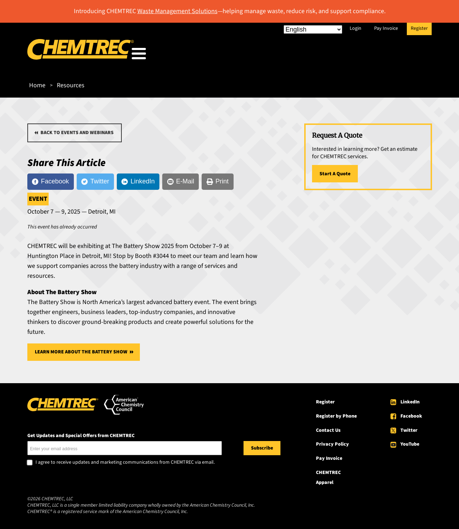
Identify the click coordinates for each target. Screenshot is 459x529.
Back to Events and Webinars (77, 130)
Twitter (408, 427)
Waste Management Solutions (177, 11)
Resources (330, 55)
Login (355, 28)
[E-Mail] (180, 179)
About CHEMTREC (388, 55)
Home (37, 83)
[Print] (217, 179)
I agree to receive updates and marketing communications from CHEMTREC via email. (125, 460)
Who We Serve (221, 55)
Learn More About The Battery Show (81, 349)
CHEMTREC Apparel (328, 475)
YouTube (409, 442)
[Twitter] (95, 179)
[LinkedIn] (138, 179)
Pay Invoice (386, 28)
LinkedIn (410, 399)
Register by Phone (336, 414)
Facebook (411, 414)
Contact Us (328, 427)
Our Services (278, 55)
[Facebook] (50, 179)
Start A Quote (334, 171)
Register (419, 28)
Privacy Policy (332, 442)
